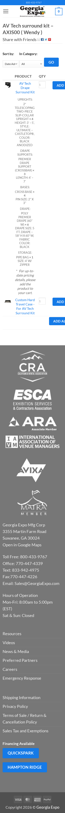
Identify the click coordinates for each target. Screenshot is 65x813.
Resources (12, 633)
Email (38, 39)
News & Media (16, 651)
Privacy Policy (15, 706)
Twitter (46, 39)
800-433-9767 (34, 2)
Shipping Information (21, 697)
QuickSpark (21, 752)
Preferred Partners (20, 660)
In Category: (28, 54)
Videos (9, 642)
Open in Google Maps (22, 544)
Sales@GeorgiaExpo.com (37, 583)
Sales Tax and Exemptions (25, 730)
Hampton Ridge (25, 767)
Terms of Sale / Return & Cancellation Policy (24, 718)
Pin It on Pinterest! (49, 39)
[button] (6, 11)
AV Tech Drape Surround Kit (25, 87)
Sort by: (8, 54)
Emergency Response (22, 678)
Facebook (42, 39)
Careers (10, 669)
